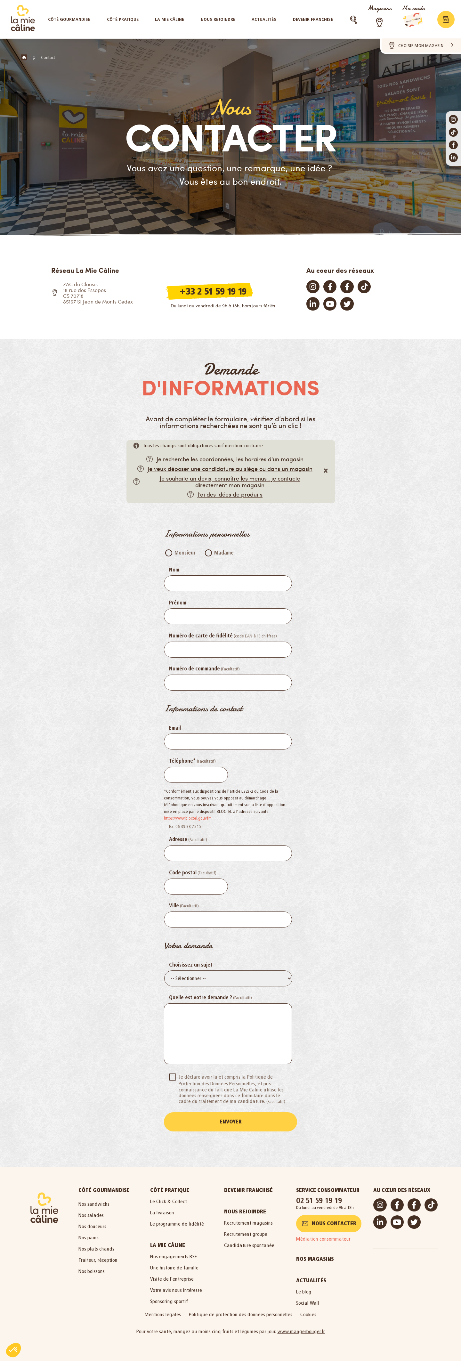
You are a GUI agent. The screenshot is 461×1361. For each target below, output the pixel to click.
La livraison (162, 1211)
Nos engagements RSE (173, 1255)
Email (175, 728)
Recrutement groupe (245, 1233)
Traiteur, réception (97, 1259)
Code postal (183, 873)
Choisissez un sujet (191, 965)
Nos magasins (315, 1258)
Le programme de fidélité (177, 1222)
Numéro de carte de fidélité (201, 636)
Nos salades (91, 1214)
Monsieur (185, 553)
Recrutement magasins (248, 1222)
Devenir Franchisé (248, 1189)
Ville (174, 906)
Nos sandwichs (93, 1203)
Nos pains (88, 1236)
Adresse (178, 839)
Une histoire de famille (174, 1266)
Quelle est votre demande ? (200, 997)
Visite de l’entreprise (172, 1278)
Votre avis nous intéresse (176, 1289)
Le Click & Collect (168, 1200)
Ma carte (413, 8)
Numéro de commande (194, 669)
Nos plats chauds (96, 1247)
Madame (224, 553)
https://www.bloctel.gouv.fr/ (187, 818)
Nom (174, 570)
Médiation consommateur (323, 1238)
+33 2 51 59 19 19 (213, 291)
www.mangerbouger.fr (301, 1330)
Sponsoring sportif (169, 1300)
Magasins (379, 8)
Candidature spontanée (249, 1244)
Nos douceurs (92, 1225)
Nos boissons (91, 1270)
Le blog (303, 1290)
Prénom (177, 603)
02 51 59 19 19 (319, 1199)
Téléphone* (182, 761)
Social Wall (307, 1302)
